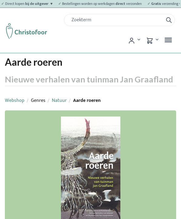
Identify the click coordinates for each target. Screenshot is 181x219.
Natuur (59, 100)
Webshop (15, 100)
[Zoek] (116, 20)
